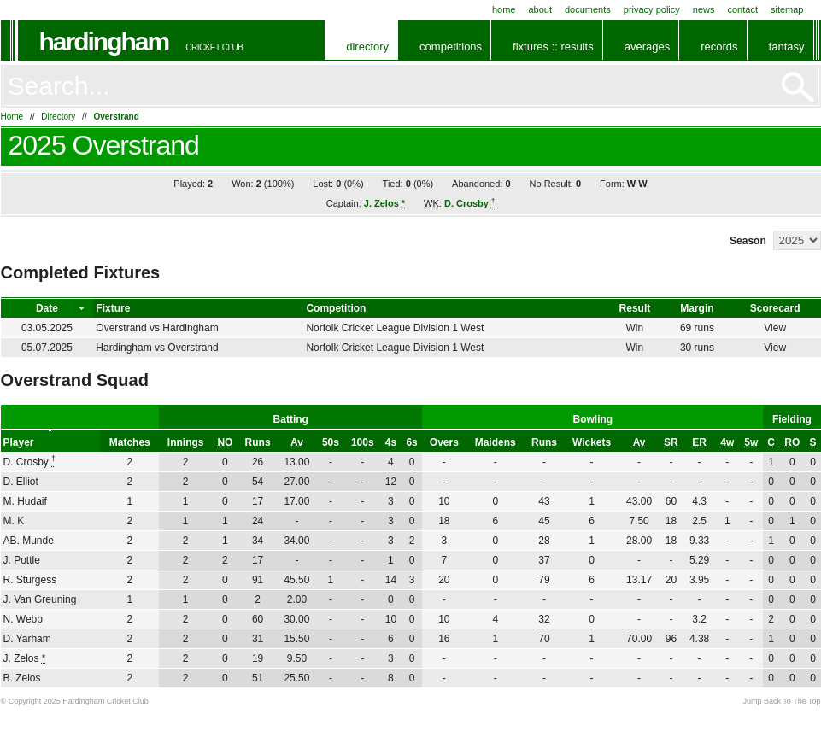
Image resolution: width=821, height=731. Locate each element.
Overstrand (115, 116)
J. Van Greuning (40, 599)
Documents (588, 9)
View (775, 328)
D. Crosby (469, 203)
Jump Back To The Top (781, 701)
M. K (14, 521)
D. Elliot (20, 482)
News (704, 9)
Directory (367, 46)
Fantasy (787, 46)
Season (748, 241)
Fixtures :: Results (553, 46)
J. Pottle (21, 560)
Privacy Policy (652, 9)
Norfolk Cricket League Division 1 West (395, 328)
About (540, 9)
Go (798, 87)
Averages (647, 46)
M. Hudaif (25, 501)
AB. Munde (28, 541)
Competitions (450, 46)
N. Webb (23, 619)
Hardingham (104, 41)
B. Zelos (22, 678)
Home (504, 9)
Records (719, 46)
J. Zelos (384, 203)
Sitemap (787, 9)
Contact (743, 9)
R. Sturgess (30, 580)
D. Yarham (27, 639)
